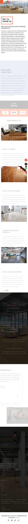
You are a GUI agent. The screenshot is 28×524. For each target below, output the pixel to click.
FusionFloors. (12, 516)
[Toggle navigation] (1, 2)
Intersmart (17, 517)
